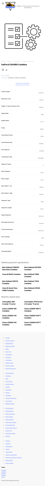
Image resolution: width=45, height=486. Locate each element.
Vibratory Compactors (11, 454)
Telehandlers (8, 446)
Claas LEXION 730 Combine (9, 317)
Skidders (7, 436)
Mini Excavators (9, 411)
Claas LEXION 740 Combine (9, 324)
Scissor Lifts (8, 430)
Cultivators (8, 376)
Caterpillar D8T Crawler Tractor (9, 303)
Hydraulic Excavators (10, 398)
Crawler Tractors (9, 373)
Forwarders (8, 389)
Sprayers (7, 440)
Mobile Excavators (10, 414)
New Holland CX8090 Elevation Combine (10, 268)
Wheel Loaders (9, 463)
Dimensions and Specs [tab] (22, 83)
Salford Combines (28, 61)
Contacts (3, 472)
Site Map (3, 475)
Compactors (8, 360)
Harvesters (8, 395)
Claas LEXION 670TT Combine (32, 324)
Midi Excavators (9, 408)
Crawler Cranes (9, 363)
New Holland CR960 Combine (32, 289)
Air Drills (7, 338)
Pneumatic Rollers (10, 425)
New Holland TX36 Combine (31, 282)
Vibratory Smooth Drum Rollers (13, 457)
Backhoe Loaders (10, 346)
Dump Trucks (8, 381)
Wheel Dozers (9, 460)
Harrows (7, 392)
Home (3, 61)
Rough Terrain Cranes (11, 428)
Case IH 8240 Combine (11, 274)
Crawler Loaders (9, 365)
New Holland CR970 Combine (10, 282)
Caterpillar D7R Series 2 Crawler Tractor (33, 303)
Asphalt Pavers (9, 343)
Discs (6, 378)
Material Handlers (9, 403)
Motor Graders (9, 416)
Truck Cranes (8, 452)
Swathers (7, 443)
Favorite (3, 473)
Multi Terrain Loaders (10, 422)
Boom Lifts (8, 351)
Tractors (7, 449)
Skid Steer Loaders (10, 433)
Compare (3, 470)
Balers (7, 349)
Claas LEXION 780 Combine (9, 310)
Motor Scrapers (9, 419)
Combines (17, 61)
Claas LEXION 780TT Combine (32, 310)
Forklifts (7, 387)
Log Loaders (8, 401)
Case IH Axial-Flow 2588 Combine (9, 289)
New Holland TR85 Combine (31, 275)
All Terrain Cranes (9, 340)
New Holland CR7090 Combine (32, 268)
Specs (9, 61)
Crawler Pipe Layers (10, 368)
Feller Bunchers (9, 384)
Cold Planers (8, 354)
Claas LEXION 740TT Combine (32, 317)
